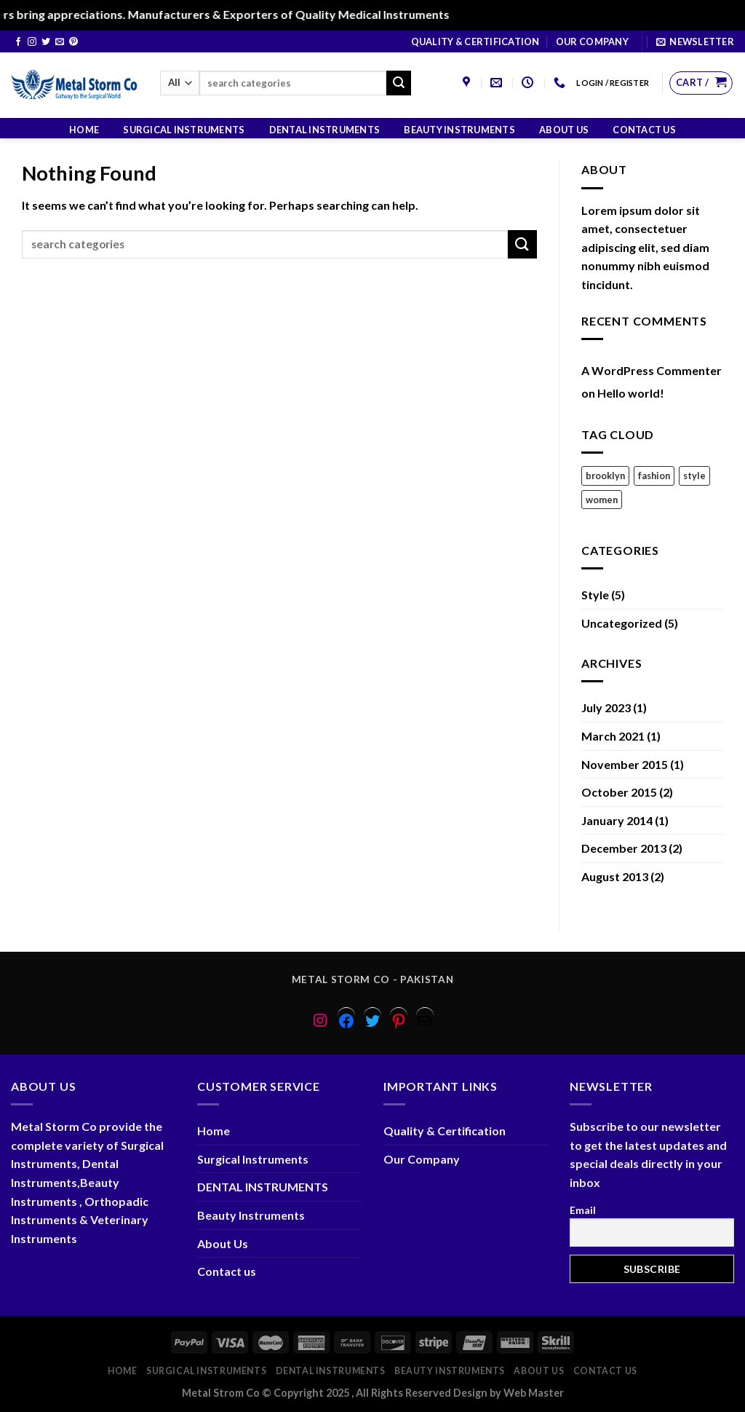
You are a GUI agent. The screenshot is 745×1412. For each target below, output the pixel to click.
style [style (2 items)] (694, 475)
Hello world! (630, 393)
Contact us (644, 129)
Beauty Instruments (459, 129)
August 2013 (614, 876)
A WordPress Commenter (651, 370)
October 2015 (619, 792)
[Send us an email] (59, 42)
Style (595, 595)
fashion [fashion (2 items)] (654, 475)
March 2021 (613, 736)
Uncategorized (621, 623)
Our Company (592, 41)
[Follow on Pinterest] (73, 42)
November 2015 (624, 764)
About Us (564, 129)
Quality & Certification (475, 41)
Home (84, 129)
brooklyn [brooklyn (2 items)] (605, 475)
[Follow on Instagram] (32, 42)
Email (583, 1210)
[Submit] (398, 83)
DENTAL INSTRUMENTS (325, 129)
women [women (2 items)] (602, 499)
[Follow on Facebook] (18, 42)
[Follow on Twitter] (45, 42)
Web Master (533, 1393)
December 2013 (623, 848)
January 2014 (617, 820)
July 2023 (606, 707)
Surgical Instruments (183, 129)
